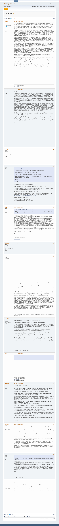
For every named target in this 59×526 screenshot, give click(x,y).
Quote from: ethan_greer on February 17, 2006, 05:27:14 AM (25, 168)
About (32, 4)
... (12, 18)
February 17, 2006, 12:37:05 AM (18, 21)
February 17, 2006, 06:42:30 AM (18, 243)
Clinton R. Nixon (8, 424)
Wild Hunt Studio (16, 86)
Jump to (41, 518)
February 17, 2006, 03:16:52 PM (18, 424)
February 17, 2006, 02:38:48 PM (18, 353)
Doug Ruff (7, 318)
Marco (6, 207)
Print (54, 18)
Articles (35, 4)
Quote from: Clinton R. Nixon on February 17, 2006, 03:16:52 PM (25, 456)
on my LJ (29, 58)
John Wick (7, 383)
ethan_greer (7, 149)
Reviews (44, 4)
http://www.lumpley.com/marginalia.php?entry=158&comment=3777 (25, 195)
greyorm (6, 21)
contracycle (7, 256)
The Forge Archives (9, 3)
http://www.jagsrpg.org (17, 379)
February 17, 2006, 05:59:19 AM (18, 207)
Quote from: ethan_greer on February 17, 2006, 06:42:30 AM (25, 355)
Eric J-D (6, 89)
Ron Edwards (29, 516)
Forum (39, 4)
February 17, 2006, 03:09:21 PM (18, 383)
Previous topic (48, 15)
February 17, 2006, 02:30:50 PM (18, 318)
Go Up (5, 514)
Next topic (53, 15)
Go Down (5, 18)
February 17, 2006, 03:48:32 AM (18, 89)
